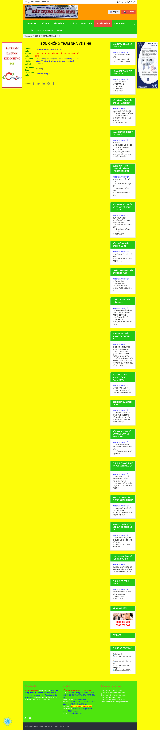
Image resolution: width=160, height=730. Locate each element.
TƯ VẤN (30, 30)
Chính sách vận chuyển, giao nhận (113, 695)
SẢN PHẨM (59, 23)
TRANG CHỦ (31, 23)
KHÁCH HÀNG (119, 23)
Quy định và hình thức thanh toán (113, 693)
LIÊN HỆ (60, 30)
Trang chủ (29, 36)
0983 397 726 (35, 2)
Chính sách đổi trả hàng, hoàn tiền (113, 699)
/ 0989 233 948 (44, 2)
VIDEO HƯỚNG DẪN (45, 30)
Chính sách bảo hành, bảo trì (111, 697)
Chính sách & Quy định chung (111, 690)
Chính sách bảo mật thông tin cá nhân (114, 702)
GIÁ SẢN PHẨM (103, 23)
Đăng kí (132, 2)
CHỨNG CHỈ (86, 23)
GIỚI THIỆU (45, 23)
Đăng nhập (121, 2)
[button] (114, 12)
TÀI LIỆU (73, 23)
